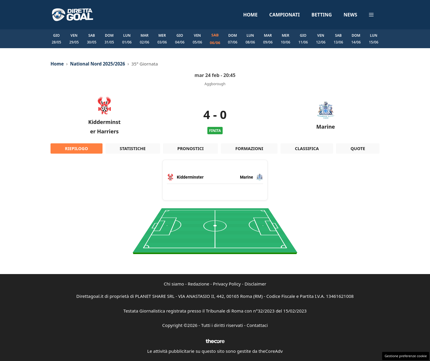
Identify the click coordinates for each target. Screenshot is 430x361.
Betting (322, 14)
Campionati (284, 14)
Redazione (198, 284)
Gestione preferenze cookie (405, 356)
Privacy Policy (227, 284)
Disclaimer (255, 284)
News (350, 14)
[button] (371, 14)
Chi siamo (174, 284)
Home (250, 14)
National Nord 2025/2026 (97, 64)
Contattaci (257, 325)
